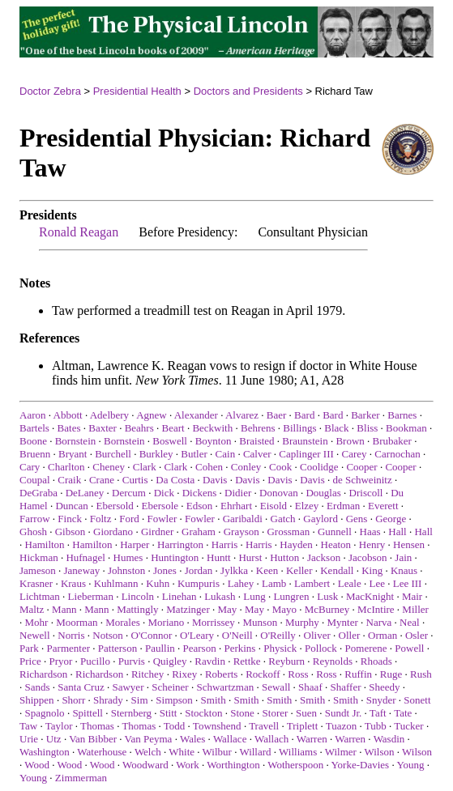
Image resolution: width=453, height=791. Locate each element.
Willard (255, 752)
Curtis (135, 480)
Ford (129, 518)
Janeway (82, 570)
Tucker (408, 726)
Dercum (129, 493)
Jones (165, 570)
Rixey (184, 674)
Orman (382, 635)
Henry (372, 544)
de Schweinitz (361, 480)
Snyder (381, 700)
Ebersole (160, 506)
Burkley (156, 454)
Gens (357, 518)
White (181, 752)
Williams (298, 752)
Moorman (76, 622)
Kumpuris (198, 583)
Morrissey (213, 622)
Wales (192, 739)
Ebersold (115, 506)
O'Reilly (278, 635)
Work (187, 765)
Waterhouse (101, 752)
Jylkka (234, 570)
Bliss (367, 428)
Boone (33, 441)
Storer (275, 713)
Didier (237, 493)
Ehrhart (236, 506)
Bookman (406, 428)
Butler (194, 454)
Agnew (151, 415)
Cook (280, 467)
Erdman (343, 506)
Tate (403, 713)
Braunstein (304, 441)
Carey (354, 454)
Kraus (73, 583)
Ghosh (33, 531)
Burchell (113, 454)
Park (29, 648)
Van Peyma (149, 739)
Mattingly (137, 609)
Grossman (288, 531)
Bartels (34, 428)
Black (336, 428)
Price (30, 661)
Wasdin (389, 739)
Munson (260, 622)
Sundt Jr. (343, 713)
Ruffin (358, 674)
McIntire (375, 609)
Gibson (70, 531)
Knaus (404, 570)
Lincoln (138, 596)
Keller (299, 570)
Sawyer (127, 687)
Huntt (219, 557)
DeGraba (38, 493)
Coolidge (319, 467)
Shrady (108, 700)
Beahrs (139, 428)
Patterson (117, 648)
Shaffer (345, 687)
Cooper (361, 467)
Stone (242, 713)
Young (410, 765)
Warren (312, 739)
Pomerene (366, 648)
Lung (254, 596)
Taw (28, 726)
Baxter (102, 428)
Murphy (302, 622)
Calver (257, 454)
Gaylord (320, 518)
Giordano (113, 531)
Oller (350, 635)
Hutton (284, 557)
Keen (267, 570)
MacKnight (370, 596)
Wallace (230, 739)
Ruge (391, 674)
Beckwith (212, 428)
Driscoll (366, 493)
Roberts (221, 674)
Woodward (145, 765)
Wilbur (217, 752)
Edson (199, 506)
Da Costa (175, 480)
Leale (349, 583)
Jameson (37, 570)
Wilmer (341, 752)
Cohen (209, 467)
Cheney (108, 467)
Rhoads (376, 661)
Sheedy (384, 687)
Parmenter (68, 648)
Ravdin (209, 661)
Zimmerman (81, 778)
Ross (298, 674)
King (371, 570)
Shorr (73, 700)
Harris (225, 544)
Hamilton (45, 544)
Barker (365, 415)
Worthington (233, 765)
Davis (215, 480)
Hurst (250, 557)
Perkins (239, 648)
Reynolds (333, 661)
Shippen (36, 700)
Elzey (307, 506)
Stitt (168, 713)
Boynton (213, 441)
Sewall (276, 687)
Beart (172, 428)
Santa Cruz (81, 687)
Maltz (31, 609)
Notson (107, 635)
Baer (277, 415)
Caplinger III (306, 454)
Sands (37, 687)
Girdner (157, 531)
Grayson (241, 531)
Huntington (175, 557)
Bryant (72, 454)
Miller (415, 609)
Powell (409, 648)
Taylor (59, 726)
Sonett (417, 700)
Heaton (336, 544)
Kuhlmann (116, 583)
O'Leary (197, 635)
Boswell (169, 441)
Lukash (219, 596)
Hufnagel (85, 557)
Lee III (407, 583)
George (390, 518)
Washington (44, 752)
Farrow (34, 518)
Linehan (179, 596)
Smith (213, 700)
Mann (64, 609)
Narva (379, 622)
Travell (264, 726)
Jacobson (367, 557)
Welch (148, 752)
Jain (403, 557)
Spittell (87, 713)
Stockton (203, 713)
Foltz (101, 518)
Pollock (321, 648)
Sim (139, 700)
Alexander (196, 415)
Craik (69, 480)
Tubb (376, 726)
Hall (397, 531)
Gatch (283, 518)
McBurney (327, 609)
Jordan (199, 570)
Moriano (166, 622)
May (227, 609)
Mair (412, 596)
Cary (29, 467)
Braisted (256, 441)
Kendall (336, 570)
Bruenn (34, 454)
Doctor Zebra (50, 91)
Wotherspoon (295, 765)
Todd (175, 726)
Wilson (379, 752)
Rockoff (263, 674)
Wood (36, 765)
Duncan (71, 506)
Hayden (296, 544)
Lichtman (39, 596)
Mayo (284, 609)
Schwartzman (225, 687)
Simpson (174, 700)
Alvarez (242, 415)
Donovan (278, 493)
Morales (122, 622)
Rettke (247, 661)
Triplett (302, 726)
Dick (164, 493)
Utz (54, 739)
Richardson (43, 674)
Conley (246, 467)
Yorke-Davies (360, 765)
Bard (304, 415)
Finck (70, 518)
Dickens (199, 493)
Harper (134, 544)
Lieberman (90, 596)
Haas (370, 531)
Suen (306, 713)
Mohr (37, 622)
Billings (299, 428)
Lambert (312, 583)
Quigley (170, 661)
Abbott (68, 415)
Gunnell (335, 531)
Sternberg (131, 713)
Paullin (160, 648)
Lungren (291, 596)
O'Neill (237, 635)
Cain (226, 454)
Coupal (34, 480)
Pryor (60, 661)
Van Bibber (93, 739)
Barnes (402, 415)
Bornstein (75, 441)
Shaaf (310, 687)
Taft (378, 713)
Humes (128, 557)
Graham (199, 531)
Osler (416, 635)
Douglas (323, 493)
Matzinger (187, 609)
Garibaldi (243, 518)
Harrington (180, 544)
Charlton (66, 467)
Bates (69, 428)
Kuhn (157, 583)
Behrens (258, 428)
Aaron (32, 415)
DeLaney (85, 493)
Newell (34, 635)
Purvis (131, 661)
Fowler (162, 518)
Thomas (97, 726)
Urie (28, 739)
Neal (410, 622)
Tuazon (341, 726)
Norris (71, 635)
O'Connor (152, 635)
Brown (349, 441)
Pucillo (95, 661)
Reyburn (286, 661)
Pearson (199, 648)
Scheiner (170, 687)
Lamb (274, 583)
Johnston (126, 570)
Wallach (271, 739)
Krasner (36, 583)
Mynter (342, 622)
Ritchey (147, 674)
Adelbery (109, 415)
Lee (376, 583)
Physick (280, 648)
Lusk (327, 596)
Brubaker (392, 441)
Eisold (273, 506)
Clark (144, 467)
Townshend (217, 726)
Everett (383, 506)
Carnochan (397, 454)
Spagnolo (45, 713)
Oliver (317, 635)
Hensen (409, 544)
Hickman (38, 557)
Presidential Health (137, 91)
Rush (421, 674)
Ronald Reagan (78, 232)
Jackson (323, 557)
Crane (101, 480)
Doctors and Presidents (248, 91)
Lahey (241, 583)
